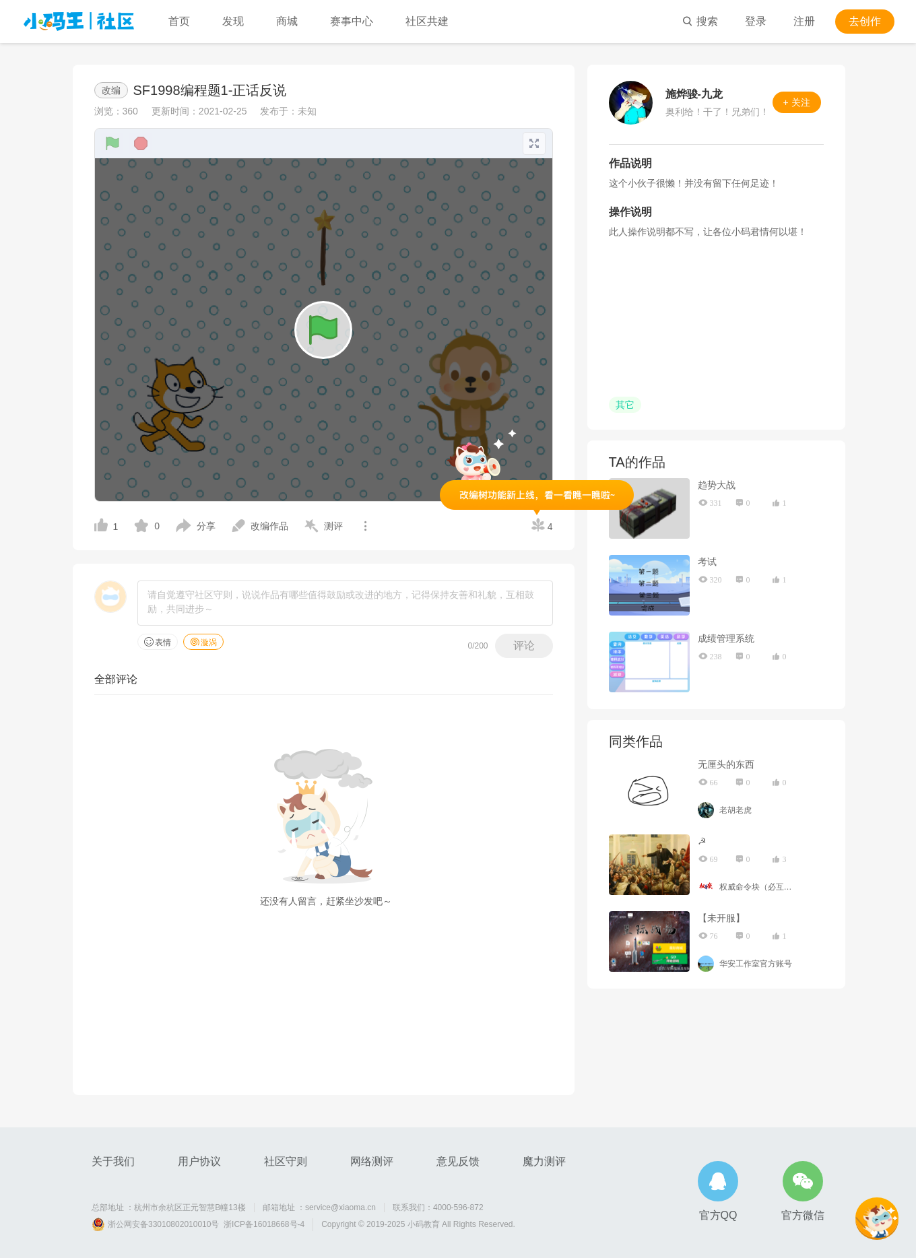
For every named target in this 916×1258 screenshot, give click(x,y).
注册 (804, 21)
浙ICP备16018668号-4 (264, 1224)
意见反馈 (458, 1161)
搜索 (700, 21)
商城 (287, 21)
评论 (524, 645)
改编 (111, 90)
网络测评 (371, 1161)
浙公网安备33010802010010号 (163, 1224)
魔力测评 (544, 1161)
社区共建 (427, 21)
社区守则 (285, 1161)
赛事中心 (351, 21)
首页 (179, 21)
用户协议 (199, 1161)
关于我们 (113, 1161)
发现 (233, 21)
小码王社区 (79, 21)
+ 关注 (796, 102)
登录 (755, 21)
